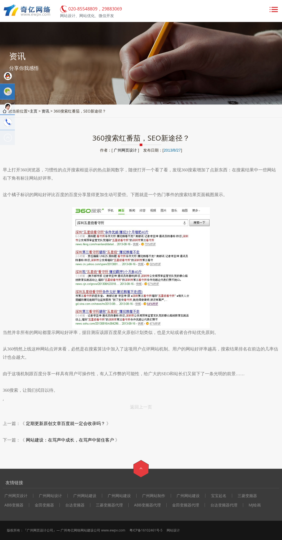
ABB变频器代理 (147, 505)
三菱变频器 (247, 496)
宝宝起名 (218, 496)
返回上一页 (141, 407)
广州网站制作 (153, 496)
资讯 (45, 111)
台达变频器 (75, 505)
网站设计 (173, 530)
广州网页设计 (125, 150)
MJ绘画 (255, 505)
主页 (33, 111)
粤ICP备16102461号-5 (145, 530)
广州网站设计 (50, 496)
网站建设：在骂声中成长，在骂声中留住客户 (70, 440)
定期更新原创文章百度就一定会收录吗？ (65, 423)
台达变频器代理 (223, 505)
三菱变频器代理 (109, 505)
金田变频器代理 (185, 505)
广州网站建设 (84, 496)
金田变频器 (44, 505)
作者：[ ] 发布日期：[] (141, 150)
